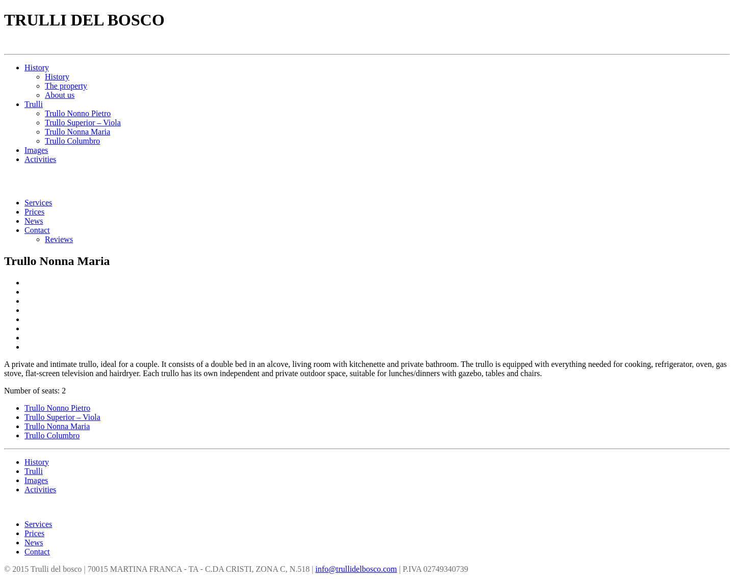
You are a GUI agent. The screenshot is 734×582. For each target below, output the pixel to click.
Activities (40, 159)
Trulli (33, 104)
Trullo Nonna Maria (77, 131)
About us (59, 95)
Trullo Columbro (72, 141)
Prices (34, 211)
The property (66, 86)
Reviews (59, 239)
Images (36, 150)
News (33, 221)
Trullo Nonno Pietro (78, 113)
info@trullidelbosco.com (356, 569)
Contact (37, 230)
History (36, 67)
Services (38, 202)
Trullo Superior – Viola (83, 122)
